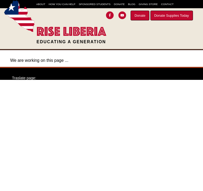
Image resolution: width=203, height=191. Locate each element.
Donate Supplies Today (171, 16)
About (40, 4)
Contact (167, 4)
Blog (131, 4)
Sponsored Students (94, 4)
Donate (140, 16)
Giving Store (148, 4)
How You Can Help (62, 4)
